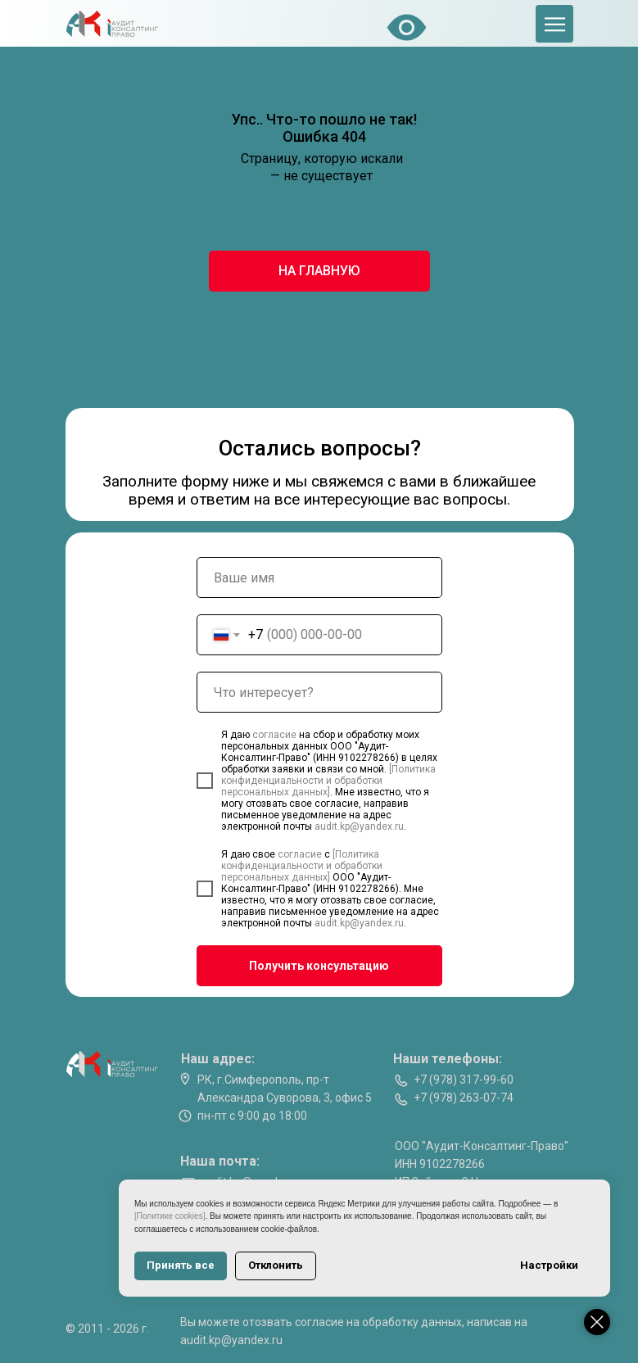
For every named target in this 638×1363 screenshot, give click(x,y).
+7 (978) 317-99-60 (464, 1079)
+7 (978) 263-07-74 (464, 1097)
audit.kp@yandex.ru (359, 826)
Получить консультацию (319, 965)
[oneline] (319, 692)
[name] (319, 577)
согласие (275, 734)
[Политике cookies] (169, 1215)
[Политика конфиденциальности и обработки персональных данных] (328, 780)
